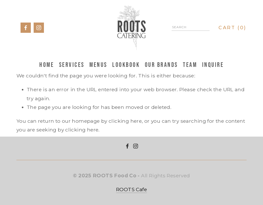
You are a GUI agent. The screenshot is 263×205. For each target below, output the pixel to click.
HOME (46, 64)
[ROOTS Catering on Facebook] (127, 146)
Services (71, 64)
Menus (98, 64)
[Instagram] (135, 146)
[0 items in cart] (232, 27)
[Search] (191, 28)
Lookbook (126, 64)
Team (190, 64)
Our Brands (161, 64)
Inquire (213, 64)
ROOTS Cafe (131, 189)
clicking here (125, 121)
